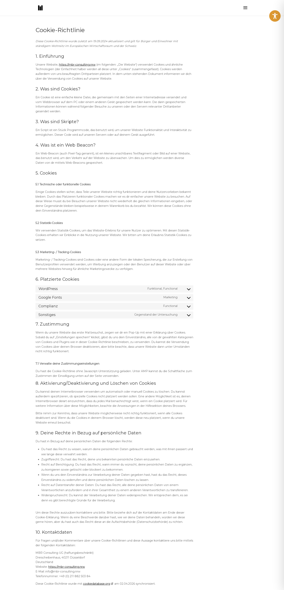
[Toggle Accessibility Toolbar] (275, 16)
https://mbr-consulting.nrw (77, 64)
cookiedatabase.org (96, 583)
